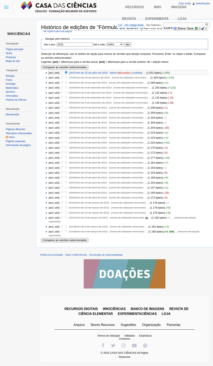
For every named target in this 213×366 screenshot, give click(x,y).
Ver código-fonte (134, 25)
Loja (182, 18)
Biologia (10, 75)
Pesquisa (11, 57)
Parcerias (174, 325)
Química (10, 91)
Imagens (179, 7)
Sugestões (128, 325)
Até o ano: (50, 44)
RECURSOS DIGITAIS (81, 309)
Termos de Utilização (108, 335)
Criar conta (185, 3)
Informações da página (18, 145)
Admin (113, 72)
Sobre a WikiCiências (76, 255)
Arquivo (79, 325)
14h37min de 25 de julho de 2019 (88, 72)
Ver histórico (153, 25)
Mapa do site (13, 61)
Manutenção (12, 114)
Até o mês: (99, 44)
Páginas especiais (16, 141)
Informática (12, 95)
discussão (124, 72)
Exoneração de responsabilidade (106, 255)
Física (9, 80)
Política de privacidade (51, 255)
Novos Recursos (103, 325)
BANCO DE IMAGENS (147, 309)
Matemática (12, 87)
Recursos (134, 7)
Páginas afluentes (15, 129)
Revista (129, 18)
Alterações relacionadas (19, 133)
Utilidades (129, 335)
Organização (151, 325)
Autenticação (203, 3)
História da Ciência (16, 99)
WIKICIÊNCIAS (114, 309)
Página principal (14, 49)
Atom (12, 137)
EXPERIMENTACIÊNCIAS (137, 313)
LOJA (166, 313)
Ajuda (9, 53)
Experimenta (156, 18)
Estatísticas (145, 335)
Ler (120, 25)
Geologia (11, 83)
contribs (136, 72)
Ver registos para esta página (57, 31)
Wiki (157, 7)
